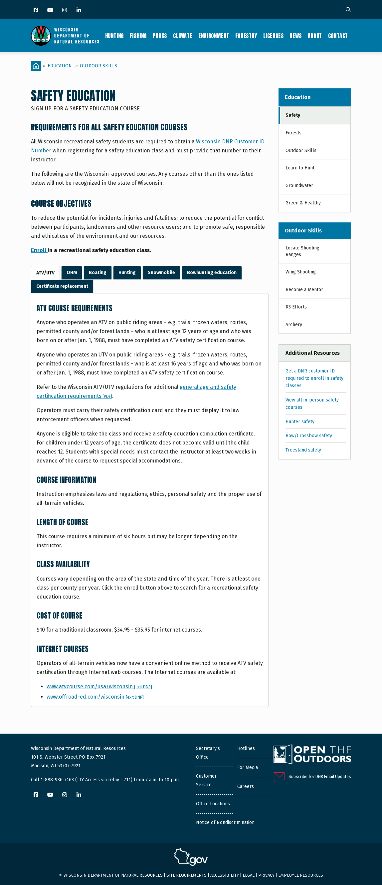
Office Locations (213, 804)
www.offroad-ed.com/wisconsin (95, 697)
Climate (182, 36)
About (315, 36)
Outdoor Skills (98, 66)
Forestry (246, 36)
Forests (293, 133)
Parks (160, 36)
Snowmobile (161, 272)
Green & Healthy (303, 203)
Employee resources (300, 875)
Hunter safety (300, 421)
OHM (72, 272)
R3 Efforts (296, 307)
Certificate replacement (62, 286)
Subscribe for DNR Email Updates (319, 776)
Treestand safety (303, 450)
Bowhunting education (212, 272)
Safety (293, 115)
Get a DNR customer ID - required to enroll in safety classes (314, 378)
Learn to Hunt (300, 168)
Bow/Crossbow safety (309, 435)
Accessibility (224, 875)
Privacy (266, 875)
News (295, 36)
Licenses (273, 36)
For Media (247, 767)
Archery (294, 324)
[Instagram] (65, 10)
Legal (249, 875)
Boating (97, 272)
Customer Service (206, 780)
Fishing (138, 36)
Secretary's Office (208, 753)
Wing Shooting (301, 272)
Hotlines (246, 748)
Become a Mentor (304, 289)
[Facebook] (36, 10)
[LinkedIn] (79, 10)
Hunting (114, 36)
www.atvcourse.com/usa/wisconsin (99, 686)
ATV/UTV (45, 273)
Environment (213, 36)
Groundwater (299, 185)
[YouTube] (50, 10)
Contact (338, 36)
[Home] (36, 66)
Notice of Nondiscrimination (225, 822)
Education (60, 66)
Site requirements (186, 875)
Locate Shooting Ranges (302, 251)
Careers (245, 786)
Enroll (39, 250)
